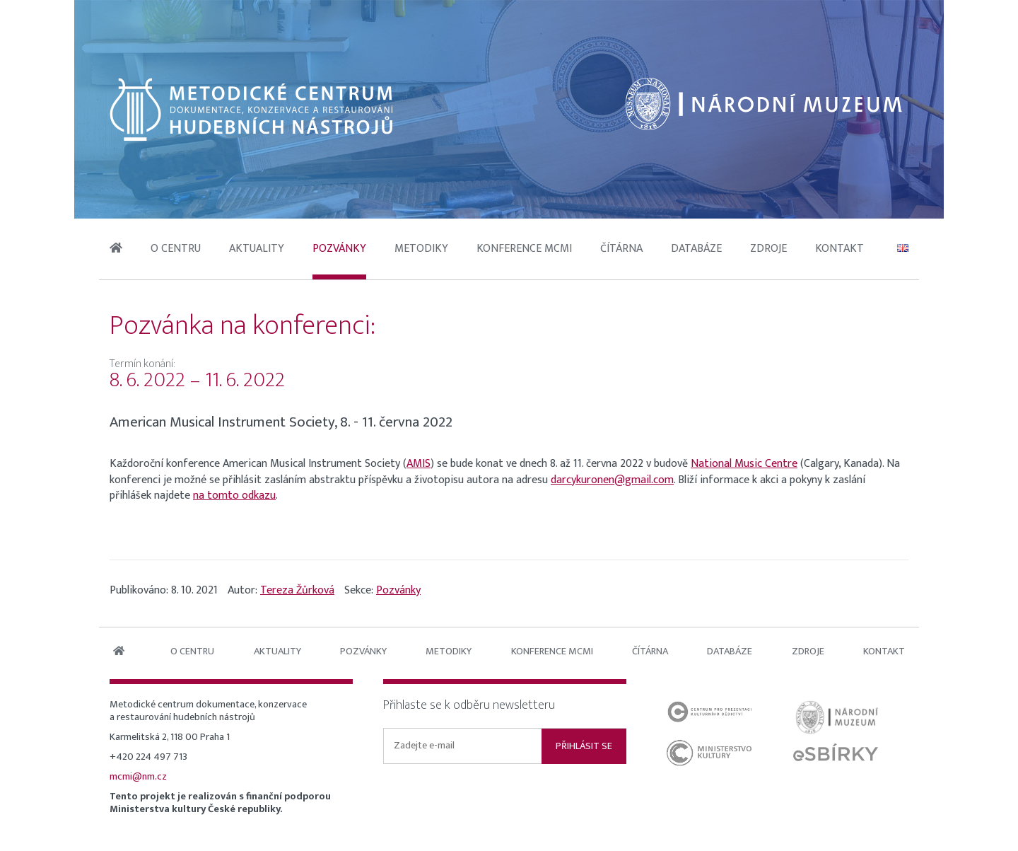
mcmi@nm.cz (138, 776)
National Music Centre (744, 463)
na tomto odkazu (234, 495)
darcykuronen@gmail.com (612, 480)
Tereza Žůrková (297, 590)
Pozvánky (398, 590)
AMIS (418, 463)
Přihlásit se (584, 746)
